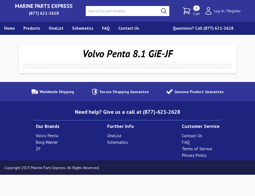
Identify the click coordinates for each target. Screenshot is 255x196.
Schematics (117, 142)
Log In (219, 10)
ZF (38, 148)
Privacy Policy (194, 155)
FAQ (186, 142)
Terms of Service (197, 148)
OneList (114, 135)
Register (234, 10)
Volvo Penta (47, 135)
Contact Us (192, 135)
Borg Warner (47, 142)
